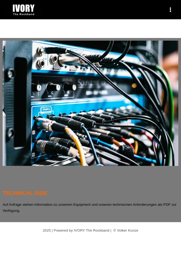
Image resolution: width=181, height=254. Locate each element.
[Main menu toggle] (170, 9)
